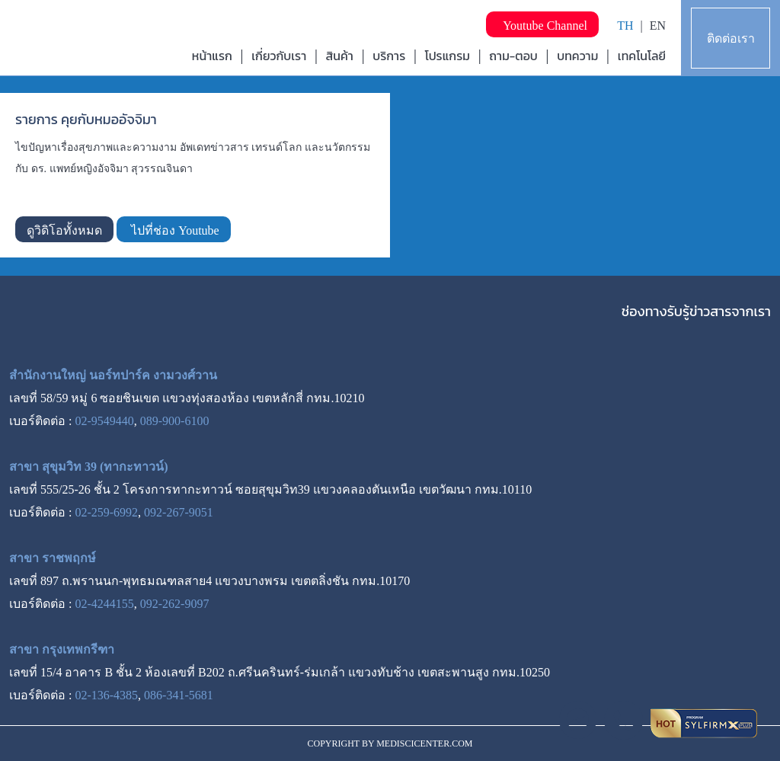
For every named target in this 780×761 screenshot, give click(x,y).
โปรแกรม (447, 55)
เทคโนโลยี (642, 55)
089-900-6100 (174, 420)
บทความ (577, 55)
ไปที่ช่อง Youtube (173, 230)
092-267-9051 (178, 512)
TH (625, 25)
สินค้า (339, 55)
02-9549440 (104, 420)
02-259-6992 (106, 512)
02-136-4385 (106, 695)
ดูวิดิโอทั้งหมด (64, 230)
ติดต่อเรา (731, 38)
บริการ (388, 55)
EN (658, 25)
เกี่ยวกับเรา (278, 55)
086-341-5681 (178, 695)
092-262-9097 (174, 603)
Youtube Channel (542, 25)
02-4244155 (104, 603)
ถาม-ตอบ (513, 55)
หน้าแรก (212, 55)
